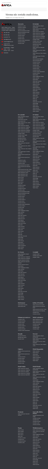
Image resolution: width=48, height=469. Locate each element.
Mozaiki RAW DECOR (37, 44)
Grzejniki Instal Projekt (37, 41)
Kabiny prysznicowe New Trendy (24, 169)
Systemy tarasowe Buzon (23, 264)
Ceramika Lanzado (22, 185)
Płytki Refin (35, 90)
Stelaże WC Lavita (21, 25)
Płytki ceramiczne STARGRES (39, 36)
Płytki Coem (35, 95)
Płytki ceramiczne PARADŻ (38, 31)
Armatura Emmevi (36, 70)
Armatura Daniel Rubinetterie (24, 40)
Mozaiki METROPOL (37, 42)
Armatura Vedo (21, 37)
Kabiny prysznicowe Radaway (39, 310)
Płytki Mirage (35, 103)
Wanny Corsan (21, 177)
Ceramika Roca (21, 186)
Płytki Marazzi (36, 85)
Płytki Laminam (21, 212)
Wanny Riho (20, 183)
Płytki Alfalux (35, 79)
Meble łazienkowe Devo (23, 174)
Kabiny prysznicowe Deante (23, 164)
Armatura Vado (21, 43)
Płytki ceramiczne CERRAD (38, 34)
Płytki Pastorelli (36, 82)
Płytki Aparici (20, 242)
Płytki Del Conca (36, 84)
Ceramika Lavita (21, 190)
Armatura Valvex (21, 35)
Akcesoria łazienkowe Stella (24, 30)
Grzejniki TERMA (21, 136)
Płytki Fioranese (36, 93)
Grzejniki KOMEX (36, 39)
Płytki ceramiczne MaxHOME (24, 131)
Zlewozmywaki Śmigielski (38, 58)
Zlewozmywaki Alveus (37, 60)
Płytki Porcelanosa (36, 109)
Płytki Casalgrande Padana (38, 76)
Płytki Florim (35, 104)
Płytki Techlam (36, 111)
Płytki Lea (35, 98)
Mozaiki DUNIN (36, 45)
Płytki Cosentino (36, 92)
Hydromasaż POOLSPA (22, 119)
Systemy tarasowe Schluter (23, 260)
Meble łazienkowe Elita (23, 175)
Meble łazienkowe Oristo (23, 172)
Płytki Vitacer (20, 248)
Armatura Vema (21, 38)
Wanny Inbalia (21, 178)
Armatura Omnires (21, 33)
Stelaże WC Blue (21, 29)
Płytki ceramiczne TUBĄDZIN (39, 33)
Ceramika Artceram (22, 188)
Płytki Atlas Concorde (37, 101)
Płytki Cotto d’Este (37, 89)
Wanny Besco (20, 182)
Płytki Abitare (35, 74)
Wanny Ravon (20, 180)
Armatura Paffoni (21, 41)
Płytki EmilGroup (36, 87)
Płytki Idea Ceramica (37, 81)
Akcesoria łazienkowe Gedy (23, 32)
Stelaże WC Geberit (22, 27)
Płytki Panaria (35, 97)
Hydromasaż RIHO (21, 121)
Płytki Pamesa (36, 106)
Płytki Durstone (36, 108)
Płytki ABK (35, 100)
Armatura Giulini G (36, 66)
